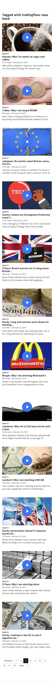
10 (14, 665)
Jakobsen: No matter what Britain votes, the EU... (26, 163)
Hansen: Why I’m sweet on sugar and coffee (23, 58)
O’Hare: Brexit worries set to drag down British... (25, 270)
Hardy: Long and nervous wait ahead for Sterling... (25, 323)
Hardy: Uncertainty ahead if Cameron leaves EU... (24, 532)
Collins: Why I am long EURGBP (19, 110)
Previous (8, 660)
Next (21, 665)
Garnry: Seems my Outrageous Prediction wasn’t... (26, 216)
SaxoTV (5, 54)
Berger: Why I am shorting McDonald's (24, 375)
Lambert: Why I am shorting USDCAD (23, 480)
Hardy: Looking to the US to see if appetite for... (21, 636)
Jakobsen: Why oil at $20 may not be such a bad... (26, 428)
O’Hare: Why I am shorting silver (20, 584)
